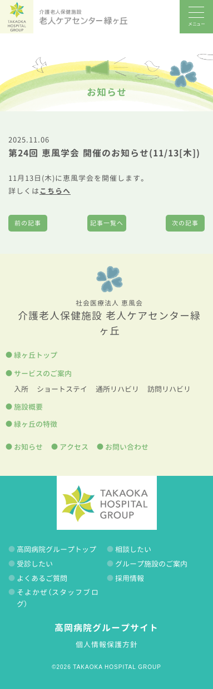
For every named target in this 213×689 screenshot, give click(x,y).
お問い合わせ (126, 447)
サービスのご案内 (43, 373)
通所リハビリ (117, 389)
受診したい (35, 564)
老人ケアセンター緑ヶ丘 (83, 16)
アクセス (74, 447)
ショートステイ (62, 389)
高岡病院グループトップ (56, 549)
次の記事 (185, 223)
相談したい (133, 549)
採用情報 (129, 578)
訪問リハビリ (169, 389)
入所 (21, 389)
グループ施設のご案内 (151, 564)
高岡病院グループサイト (106, 628)
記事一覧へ (106, 223)
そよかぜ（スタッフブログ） (57, 598)
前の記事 (27, 223)
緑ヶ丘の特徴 (35, 424)
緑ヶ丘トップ (35, 355)
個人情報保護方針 (107, 644)
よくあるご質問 (42, 578)
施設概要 (28, 407)
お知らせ (107, 92)
